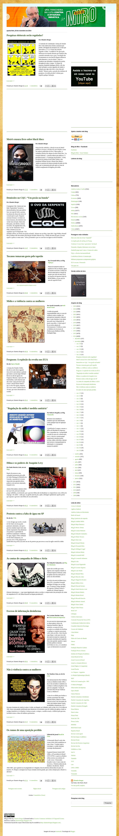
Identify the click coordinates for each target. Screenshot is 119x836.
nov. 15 (79, 417)
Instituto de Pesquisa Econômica (80, 654)
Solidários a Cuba (76, 749)
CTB (14, 518)
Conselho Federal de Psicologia (80, 626)
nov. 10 (79, 431)
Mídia (72, 210)
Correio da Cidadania (77, 629)
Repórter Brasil (75, 731)
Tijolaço (50, 262)
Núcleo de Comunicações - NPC (80, 681)
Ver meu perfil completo (78, 785)
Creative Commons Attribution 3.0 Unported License (49, 818)
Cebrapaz (73, 614)
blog (8, 469)
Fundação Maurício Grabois (79, 647)
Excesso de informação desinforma (24, 611)
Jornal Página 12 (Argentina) (79, 666)
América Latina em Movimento (80, 512)
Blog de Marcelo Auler (77, 577)
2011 (74, 487)
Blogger (72, 831)
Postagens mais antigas (58, 788)
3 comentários (34, 248)
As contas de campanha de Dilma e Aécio (27, 558)
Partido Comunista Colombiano (80, 697)
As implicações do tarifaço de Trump (81, 241)
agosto (77, 459)
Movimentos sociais (76, 217)
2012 (74, 484)
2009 (74, 493)
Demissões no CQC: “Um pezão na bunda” (28, 198)
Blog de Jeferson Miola (77, 552)
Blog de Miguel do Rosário (78, 580)
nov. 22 (79, 398)
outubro (77, 454)
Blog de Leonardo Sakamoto (79, 558)
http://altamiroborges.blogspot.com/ (51, 822)
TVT (72, 761)
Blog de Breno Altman (77, 527)
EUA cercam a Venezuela (78, 262)
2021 (74, 317)
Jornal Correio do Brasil (78, 660)
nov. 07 (79, 439)
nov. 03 (79, 450)
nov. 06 (79, 442)
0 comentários (34, 351)
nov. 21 (79, 401)
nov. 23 (79, 396)
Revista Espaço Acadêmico (78, 737)
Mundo (73, 220)
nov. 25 (79, 393)
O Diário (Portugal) (76, 684)
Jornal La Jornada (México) (79, 663)
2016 (74, 331)
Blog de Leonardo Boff (77, 555)
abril (76, 470)
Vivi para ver (74, 265)
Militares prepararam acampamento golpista (83, 259)
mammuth (58, 831)
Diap (72, 635)
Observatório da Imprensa (57, 617)
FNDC (73, 644)
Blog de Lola (74, 561)
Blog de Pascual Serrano (78, 586)
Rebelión (73, 724)
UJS (48, 676)
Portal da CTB (75, 718)
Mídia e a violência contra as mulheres (26, 301)
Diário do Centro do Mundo (79, 638)
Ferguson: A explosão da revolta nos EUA (27, 359)
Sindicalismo (74, 226)
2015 (74, 333)
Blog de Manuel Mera (77, 574)
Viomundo (50, 415)
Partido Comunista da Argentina (80, 700)
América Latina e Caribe (78, 189)
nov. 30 (79, 344)
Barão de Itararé (75, 515)
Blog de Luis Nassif (76, 570)
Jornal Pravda (75, 669)
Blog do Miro (8, 818)
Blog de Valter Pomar (77, 607)
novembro (78, 341)
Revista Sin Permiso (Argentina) (80, 743)
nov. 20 (79, 404)
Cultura (73, 195)
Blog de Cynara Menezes (78, 530)
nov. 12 (79, 426)
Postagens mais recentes (15, 788)
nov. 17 (79, 412)
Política (73, 223)
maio (76, 467)
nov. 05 (79, 445)
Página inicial (37, 788)
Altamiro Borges (78, 780)
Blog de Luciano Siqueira (78, 567)
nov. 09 (79, 434)
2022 (74, 314)
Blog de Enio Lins (76, 540)
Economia (74, 198)
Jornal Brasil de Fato (77, 657)
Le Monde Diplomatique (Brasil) (80, 675)
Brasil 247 (74, 610)
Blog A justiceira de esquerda (79, 518)
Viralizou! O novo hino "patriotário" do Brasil (84, 244)
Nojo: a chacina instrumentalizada (80, 253)
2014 (74, 336)
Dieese (73, 641)
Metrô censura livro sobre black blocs (25, 139)
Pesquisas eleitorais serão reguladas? (25, 35)
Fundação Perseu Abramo (78, 650)
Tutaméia (73, 758)
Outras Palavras (75, 694)
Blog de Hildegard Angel (78, 549)
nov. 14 (79, 420)
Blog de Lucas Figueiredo (78, 564)
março (77, 473)
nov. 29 (79, 346)
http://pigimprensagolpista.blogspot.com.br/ (26, 285)
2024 (74, 309)
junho (76, 465)
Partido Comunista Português (79, 706)
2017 (74, 328)
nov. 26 (79, 354)
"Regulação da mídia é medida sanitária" (27, 408)
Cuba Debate (74, 632)
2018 (74, 325)
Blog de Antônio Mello (77, 521)
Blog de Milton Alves (77, 583)
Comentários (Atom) (39, 795)
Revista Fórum (75, 740)
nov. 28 (79, 349)
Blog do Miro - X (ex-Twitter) (79, 153)
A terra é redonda (76, 506)
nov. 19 (79, 407)
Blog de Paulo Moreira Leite (79, 589)
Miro (72, 213)
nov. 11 (79, 428)
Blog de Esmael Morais (77, 543)
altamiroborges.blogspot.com (23, 820)
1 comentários (34, 86)
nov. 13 (79, 423)
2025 (74, 306)
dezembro (78, 338)
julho (76, 462)
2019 (74, 322)
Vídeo (72, 229)
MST (72, 678)
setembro (77, 456)
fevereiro (77, 476)
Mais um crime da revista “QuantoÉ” (81, 238)
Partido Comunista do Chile (79, 703)
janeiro (77, 478)
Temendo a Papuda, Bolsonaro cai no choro (83, 247)
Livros (73, 207)
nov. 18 (79, 409)
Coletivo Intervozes (76, 617)
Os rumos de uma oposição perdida (24, 730)
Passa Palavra (75, 709)
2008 (74, 495)
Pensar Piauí (74, 715)
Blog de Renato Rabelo (77, 592)
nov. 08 (79, 437)
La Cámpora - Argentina (78, 672)
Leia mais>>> (10, 81)
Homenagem (74, 201)
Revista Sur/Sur (75, 746)
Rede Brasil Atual (76, 727)
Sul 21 (73, 752)
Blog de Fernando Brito (77, 546)
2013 (74, 482)
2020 (74, 320)
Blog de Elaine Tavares (77, 537)
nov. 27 (79, 352)
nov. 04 (79, 448)
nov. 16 (79, 415)
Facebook (74, 150)
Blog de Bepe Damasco (77, 524)
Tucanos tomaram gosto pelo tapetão (25, 256)
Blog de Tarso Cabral (77, 604)
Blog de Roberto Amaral (78, 601)
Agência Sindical (76, 509)
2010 (74, 490)
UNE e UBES (75, 767)
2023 (74, 311)
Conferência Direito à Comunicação (81, 256)
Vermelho (74, 771)
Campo (73, 192)
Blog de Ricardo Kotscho (78, 598)
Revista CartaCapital (77, 734)
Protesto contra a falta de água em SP (25, 513)
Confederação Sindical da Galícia (80, 623)
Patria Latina (74, 712)
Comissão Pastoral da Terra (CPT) (80, 620)
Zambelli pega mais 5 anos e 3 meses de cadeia (84, 250)
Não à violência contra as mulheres (24, 669)
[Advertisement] (37, 111)
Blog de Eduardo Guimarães (79, 534)
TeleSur (73, 755)
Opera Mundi (15, 364)
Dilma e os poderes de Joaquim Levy (25, 463)
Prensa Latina (75, 721)
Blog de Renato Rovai (77, 595)
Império (73, 204)
